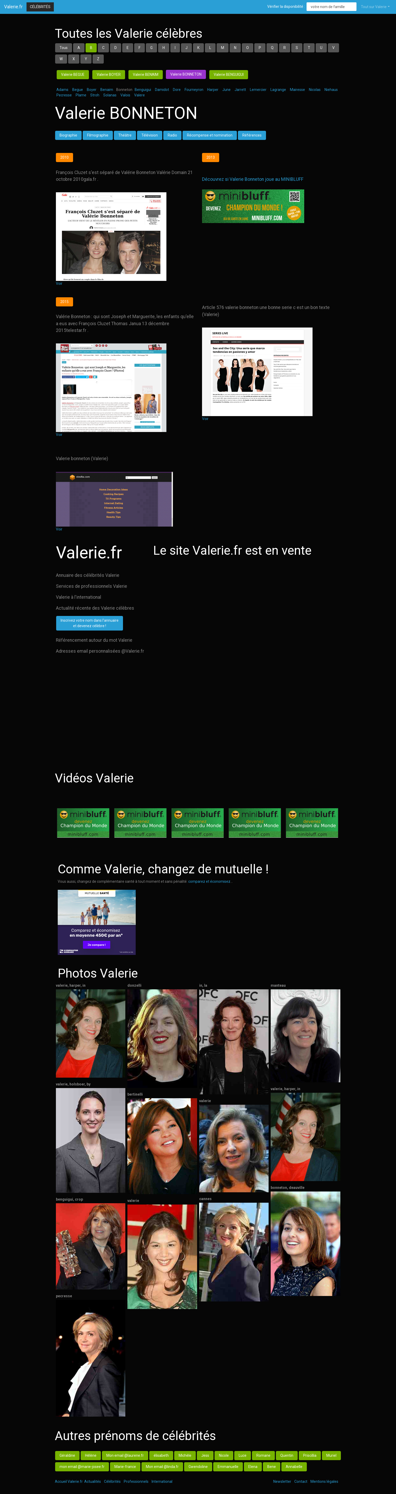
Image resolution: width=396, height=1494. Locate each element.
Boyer (91, 90)
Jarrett (240, 90)
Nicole (224, 1455)
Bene (271, 1467)
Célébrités (40, 7)
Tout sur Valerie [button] (374, 7)
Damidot (162, 90)
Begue (78, 90)
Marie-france (125, 1467)
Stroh (95, 95)
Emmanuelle (228, 1467)
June (226, 90)
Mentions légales (324, 1481)
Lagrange (278, 90)
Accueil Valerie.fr (69, 1481)
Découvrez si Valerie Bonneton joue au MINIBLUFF (252, 179)
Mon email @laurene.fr (125, 1455)
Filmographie (97, 135)
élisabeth (161, 1455)
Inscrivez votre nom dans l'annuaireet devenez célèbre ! (90, 623)
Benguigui (143, 90)
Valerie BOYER (109, 74)
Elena (252, 1467)
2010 (64, 157)
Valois (125, 95)
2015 (64, 302)
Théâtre (125, 135)
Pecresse (64, 95)
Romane (263, 1455)
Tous (64, 48)
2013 (210, 157)
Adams (62, 90)
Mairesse (297, 90)
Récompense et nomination (209, 135)
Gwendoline (198, 1467)
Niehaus (331, 90)
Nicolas (314, 90)
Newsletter (282, 1481)
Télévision (149, 135)
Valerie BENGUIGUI (229, 74)
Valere (139, 95)
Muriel (331, 1455)
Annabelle (294, 1467)
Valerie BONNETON (186, 74)
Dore (176, 90)
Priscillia (309, 1455)
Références (252, 135)
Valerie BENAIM (145, 74)
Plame (81, 95)
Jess (205, 1455)
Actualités (92, 1481)
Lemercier (258, 90)
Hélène (90, 1455)
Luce (242, 1455)
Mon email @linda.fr (162, 1467)
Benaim (107, 90)
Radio (172, 135)
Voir (59, 283)
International (162, 1481)
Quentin (286, 1455)
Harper (213, 90)
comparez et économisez (209, 881)
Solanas (110, 95)
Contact (300, 1481)
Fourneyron (194, 90)
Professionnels (136, 1481)
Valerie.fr (13, 6)
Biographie (68, 135)
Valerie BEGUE (73, 74)
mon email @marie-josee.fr (82, 1467)
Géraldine (67, 1455)
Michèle (185, 1455)
